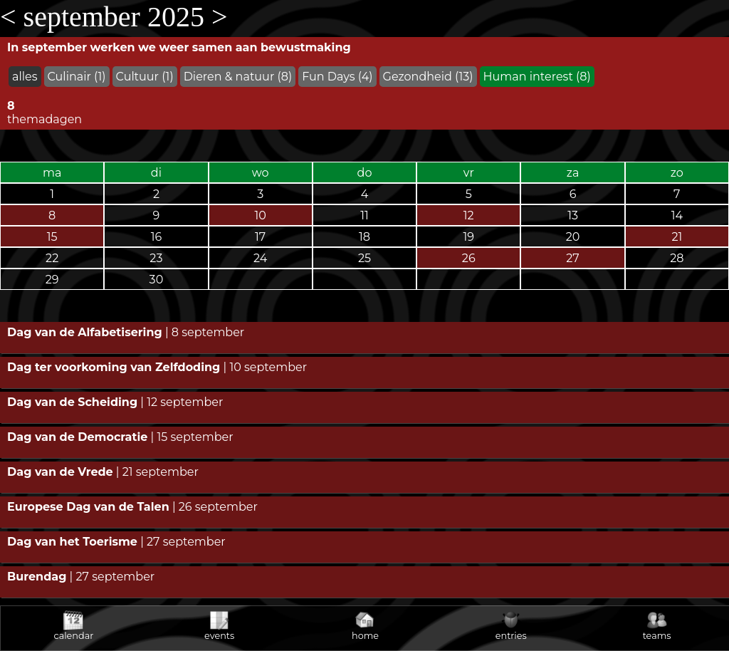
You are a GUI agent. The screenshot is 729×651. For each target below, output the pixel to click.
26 (469, 258)
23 (156, 258)
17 (260, 237)
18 (364, 237)
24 (260, 258)
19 (469, 237)
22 (52, 258)
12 (468, 215)
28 (676, 258)
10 (260, 215)
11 (364, 215)
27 (572, 258)
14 (677, 215)
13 (572, 215)
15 (52, 237)
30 (157, 279)
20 (573, 237)
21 (676, 237)
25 (364, 258)
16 (156, 237)
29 (52, 279)
